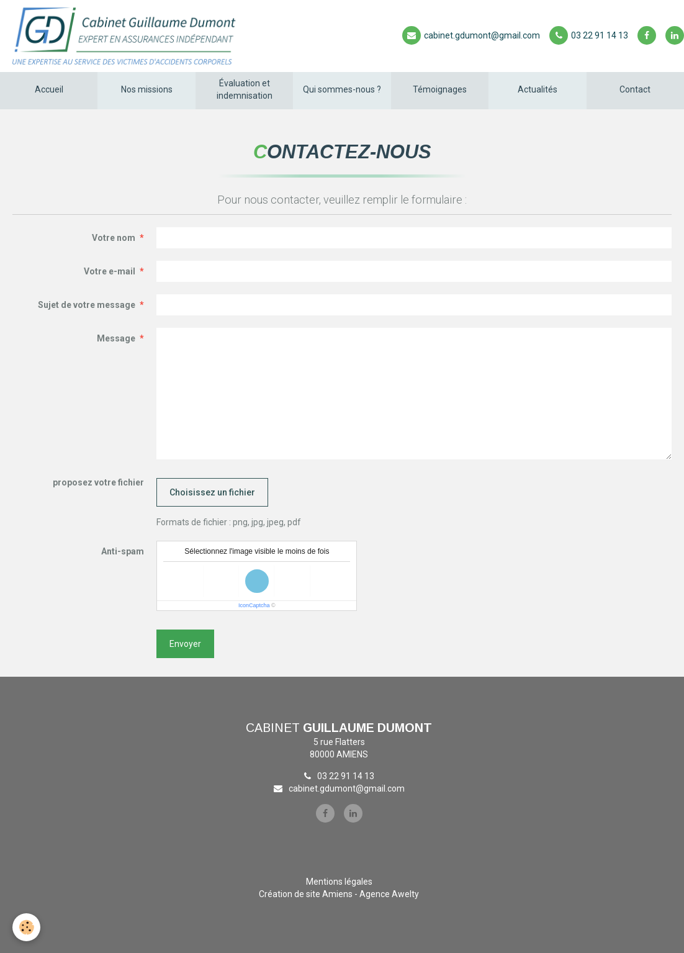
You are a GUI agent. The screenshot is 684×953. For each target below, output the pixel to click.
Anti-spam (122, 551)
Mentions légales (339, 882)
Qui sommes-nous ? (342, 89)
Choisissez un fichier (212, 492)
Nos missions (147, 89)
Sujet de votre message (86, 305)
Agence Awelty (389, 894)
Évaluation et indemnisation (244, 89)
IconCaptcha (254, 605)
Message (116, 338)
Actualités (537, 89)
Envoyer (185, 644)
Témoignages (440, 89)
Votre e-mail (109, 271)
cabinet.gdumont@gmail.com (471, 35)
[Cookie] (26, 927)
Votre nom (113, 238)
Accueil (49, 89)
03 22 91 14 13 (588, 35)
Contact (634, 89)
